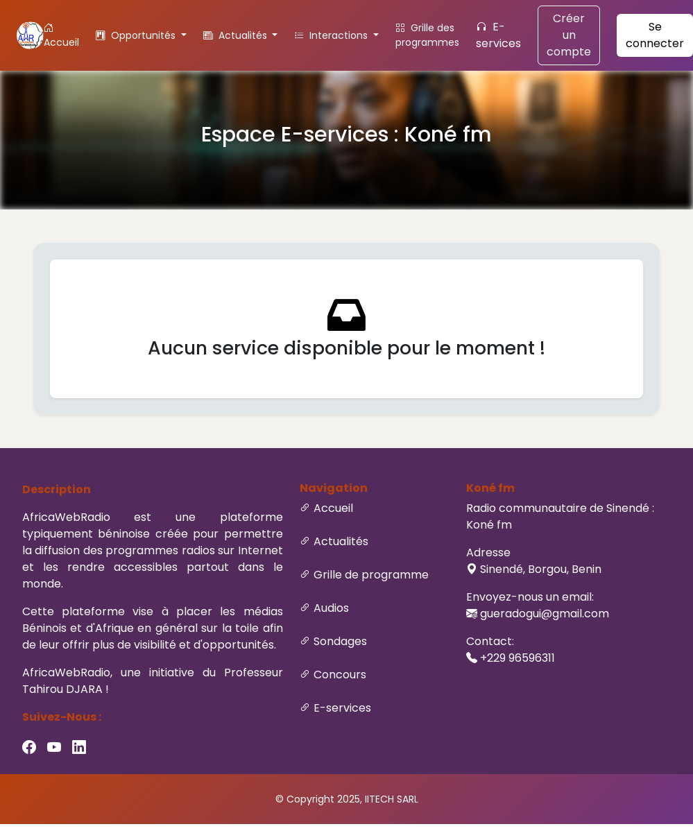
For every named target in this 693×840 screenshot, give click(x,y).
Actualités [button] (236, 35)
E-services (498, 35)
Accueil (61, 35)
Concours (340, 675)
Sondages (340, 641)
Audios (331, 608)
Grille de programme (371, 575)
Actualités (341, 541)
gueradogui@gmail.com (544, 614)
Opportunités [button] (137, 35)
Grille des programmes (427, 35)
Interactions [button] (332, 35)
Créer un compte (569, 35)
